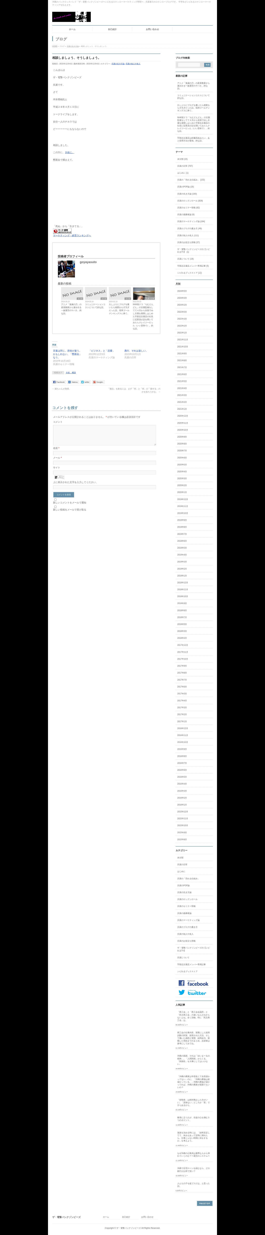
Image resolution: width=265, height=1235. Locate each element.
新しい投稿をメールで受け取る (69, 513)
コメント (58, 421)
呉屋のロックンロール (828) (190, 201)
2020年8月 (182, 444)
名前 (56, 452)
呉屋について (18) (185, 259)
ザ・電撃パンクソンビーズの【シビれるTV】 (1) (193, 250)
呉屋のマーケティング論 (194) (191, 221)
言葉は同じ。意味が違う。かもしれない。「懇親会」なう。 (67, 354)
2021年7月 (182, 367)
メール (57, 461)
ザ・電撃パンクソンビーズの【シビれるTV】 (193, 949)
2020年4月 (182, 471)
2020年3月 (182, 478)
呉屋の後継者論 (184, 913)
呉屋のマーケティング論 (188, 920)
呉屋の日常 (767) (185, 166)
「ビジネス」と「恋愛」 (102, 350)
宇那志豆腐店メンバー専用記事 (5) (193, 266)
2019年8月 (182, 527)
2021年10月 (182, 346)
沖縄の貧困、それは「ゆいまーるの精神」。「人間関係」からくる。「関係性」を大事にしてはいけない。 (193, 1060)
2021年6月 (182, 374)
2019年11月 (182, 506)
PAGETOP (204, 1203)
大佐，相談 (71, 372)
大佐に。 (69, 152)
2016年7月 (182, 763)
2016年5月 (182, 777)
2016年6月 (182, 770)
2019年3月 (182, 562)
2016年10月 (182, 742)
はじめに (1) (182, 173)
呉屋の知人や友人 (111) (188, 235)
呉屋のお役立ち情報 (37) (188, 242)
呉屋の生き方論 (118, 64)
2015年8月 (182, 839)
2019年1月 (182, 576)
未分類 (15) (182, 159)
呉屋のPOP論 (183, 885)
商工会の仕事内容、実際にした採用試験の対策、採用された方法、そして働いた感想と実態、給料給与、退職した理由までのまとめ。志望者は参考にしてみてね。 (193, 1038)
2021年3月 (182, 395)
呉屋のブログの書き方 (187, 927)
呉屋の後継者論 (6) (186, 214)
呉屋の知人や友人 (133, 64)
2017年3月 (182, 707)
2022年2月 (182, 326)
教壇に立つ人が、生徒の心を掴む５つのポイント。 (193, 1118)
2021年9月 (182, 353)
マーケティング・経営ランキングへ (72, 235)
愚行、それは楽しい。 (136, 350)
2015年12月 (182, 811)
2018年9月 (182, 603)
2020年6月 (182, 458)
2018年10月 (182, 596)
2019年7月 (182, 534)
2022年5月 (182, 312)
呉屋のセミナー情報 (186, 906)
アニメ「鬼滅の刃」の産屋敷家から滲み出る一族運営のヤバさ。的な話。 (71, 309)
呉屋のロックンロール (187, 899)
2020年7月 (182, 450)
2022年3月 (182, 319)
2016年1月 (182, 805)
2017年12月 (182, 645)
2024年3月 (182, 298)
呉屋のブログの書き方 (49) (189, 228)
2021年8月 (182, 360)
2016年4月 (182, 784)
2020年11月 (182, 423)
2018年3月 (182, 631)
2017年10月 (182, 659)
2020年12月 (182, 416)
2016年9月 (182, 749)
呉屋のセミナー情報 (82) (188, 207)
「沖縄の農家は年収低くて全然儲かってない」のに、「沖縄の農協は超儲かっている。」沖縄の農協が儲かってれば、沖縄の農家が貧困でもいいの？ (193, 1082)
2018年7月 (182, 617)
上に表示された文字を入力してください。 (75, 486)
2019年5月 (182, 548)
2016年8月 (182, 756)
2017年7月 (182, 680)
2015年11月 (182, 818)
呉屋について (183, 957)
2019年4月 (182, 555)
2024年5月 (182, 291)
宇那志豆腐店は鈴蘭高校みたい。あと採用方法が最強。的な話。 (193, 139)
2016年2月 (182, 798)
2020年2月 (182, 485)
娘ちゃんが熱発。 (61, 389)
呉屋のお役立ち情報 (186, 941)
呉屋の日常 (150, 299)
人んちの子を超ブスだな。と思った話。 (193, 1184)
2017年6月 (182, 687)
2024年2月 (182, 305)
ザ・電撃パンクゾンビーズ (128, 1228)
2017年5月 (182, 693)
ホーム (106, 1217)
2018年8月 (182, 610)
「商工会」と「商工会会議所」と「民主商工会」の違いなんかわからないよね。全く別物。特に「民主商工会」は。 (193, 1016)
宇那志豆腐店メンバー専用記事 (191, 964)
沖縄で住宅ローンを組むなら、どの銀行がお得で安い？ (193, 1169)
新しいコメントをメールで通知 (69, 506)
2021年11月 (182, 339)
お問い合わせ (147, 1217)
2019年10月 (182, 513)
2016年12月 (182, 728)
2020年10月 (182, 430)
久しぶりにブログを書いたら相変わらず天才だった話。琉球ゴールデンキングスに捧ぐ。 (119, 309)
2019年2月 (182, 569)
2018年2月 (182, 638)
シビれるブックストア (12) (189, 273)
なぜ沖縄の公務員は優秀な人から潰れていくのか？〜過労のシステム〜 (193, 1154)
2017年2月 (182, 714)
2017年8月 (182, 673)
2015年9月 (182, 832)
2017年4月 (182, 700)
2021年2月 (182, 402)
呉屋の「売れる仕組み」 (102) (191, 180)
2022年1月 (182, 333)
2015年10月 (182, 825)
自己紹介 (126, 1217)
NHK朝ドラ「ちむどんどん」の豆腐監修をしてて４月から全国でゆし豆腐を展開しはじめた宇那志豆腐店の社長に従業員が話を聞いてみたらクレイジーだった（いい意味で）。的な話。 (143, 316)
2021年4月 (182, 388)
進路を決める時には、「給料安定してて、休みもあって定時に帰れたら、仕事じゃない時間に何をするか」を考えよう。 (193, 1137)
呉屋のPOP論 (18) (185, 187)
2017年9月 (182, 666)
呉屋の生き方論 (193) (187, 194)
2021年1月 (182, 409)
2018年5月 (182, 624)
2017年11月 (182, 652)
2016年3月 (182, 791)
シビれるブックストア (187, 971)
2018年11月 (182, 589)
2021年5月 (182, 381)
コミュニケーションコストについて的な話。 (95, 306)
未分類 (80, 299)
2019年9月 (182, 520)
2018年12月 (182, 582)
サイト (56, 471)
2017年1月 (182, 721)
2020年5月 (182, 464)
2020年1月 (182, 492)
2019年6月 (182, 541)
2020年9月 (182, 437)
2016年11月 (182, 735)
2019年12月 (182, 499)
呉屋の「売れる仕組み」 (188, 878)
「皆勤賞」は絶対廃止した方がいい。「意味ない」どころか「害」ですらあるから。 (193, 1102)
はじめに (181, 871)
